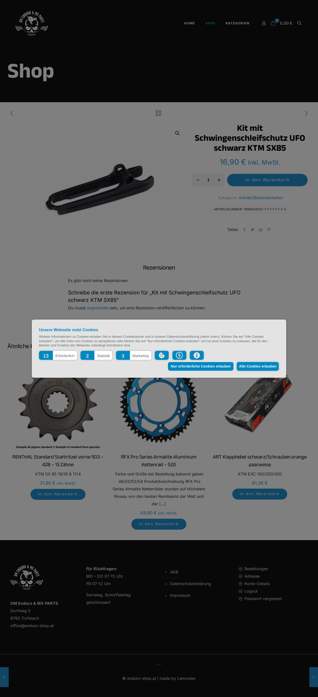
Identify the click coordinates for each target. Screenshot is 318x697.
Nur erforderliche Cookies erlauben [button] (199, 366)
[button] (58, 355)
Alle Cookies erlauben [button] (257, 366)
